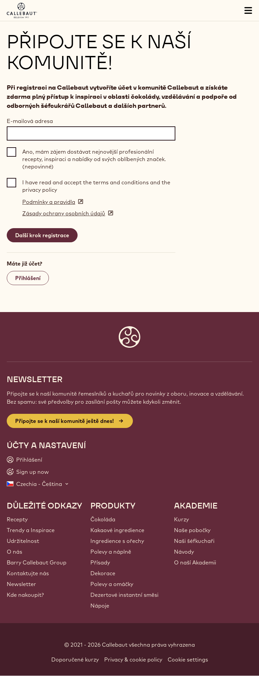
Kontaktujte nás (28, 573)
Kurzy (181, 519)
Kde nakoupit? (25, 594)
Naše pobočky (192, 530)
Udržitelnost (23, 540)
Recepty (17, 519)
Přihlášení (27, 278)
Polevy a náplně (110, 551)
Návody (184, 551)
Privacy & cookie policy (133, 659)
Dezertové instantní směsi (124, 594)
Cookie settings (188, 659)
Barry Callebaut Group (36, 562)
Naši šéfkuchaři (194, 540)
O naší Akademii (195, 562)
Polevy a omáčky (111, 584)
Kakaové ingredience (117, 530)
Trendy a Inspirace (31, 530)
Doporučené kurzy (75, 659)
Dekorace (102, 573)
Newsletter (21, 584)
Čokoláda (102, 519)
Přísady (100, 562)
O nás (14, 551)
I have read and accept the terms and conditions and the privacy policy (96, 186)
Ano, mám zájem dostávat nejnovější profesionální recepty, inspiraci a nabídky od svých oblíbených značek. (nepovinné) (94, 159)
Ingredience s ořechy (117, 540)
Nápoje (99, 605)
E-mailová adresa (30, 121)
